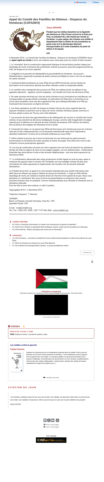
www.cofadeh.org (60, 210)
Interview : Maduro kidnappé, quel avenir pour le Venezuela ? (40, 229)
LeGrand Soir (80, 2)
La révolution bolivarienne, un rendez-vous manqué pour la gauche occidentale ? (48, 224)
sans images (55, 424)
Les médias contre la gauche (23, 345)
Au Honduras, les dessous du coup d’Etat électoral (37, 243)
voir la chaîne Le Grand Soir (51, 317)
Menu (96, 2)
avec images (55, 427)
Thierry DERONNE (19, 222)
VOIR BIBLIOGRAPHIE (51, 377)
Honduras (16, 235)
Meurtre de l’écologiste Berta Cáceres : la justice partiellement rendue (43, 246)
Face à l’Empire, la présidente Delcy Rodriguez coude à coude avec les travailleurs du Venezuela (53, 227)
